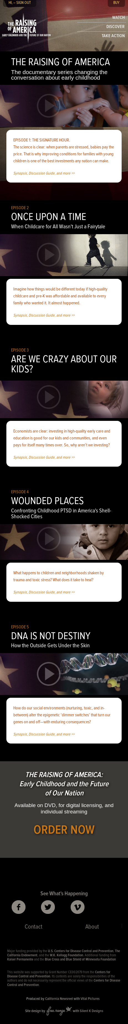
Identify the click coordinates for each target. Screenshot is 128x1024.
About (92, 927)
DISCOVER (115, 27)
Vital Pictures (90, 999)
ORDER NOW (64, 830)
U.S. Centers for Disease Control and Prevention (80, 951)
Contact (33, 927)
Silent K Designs (91, 1011)
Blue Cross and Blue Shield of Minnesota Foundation (80, 959)
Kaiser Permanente (20, 959)
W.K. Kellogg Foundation (66, 955)
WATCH (118, 18)
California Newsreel (59, 999)
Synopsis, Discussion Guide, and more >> (44, 173)
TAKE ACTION (113, 36)
